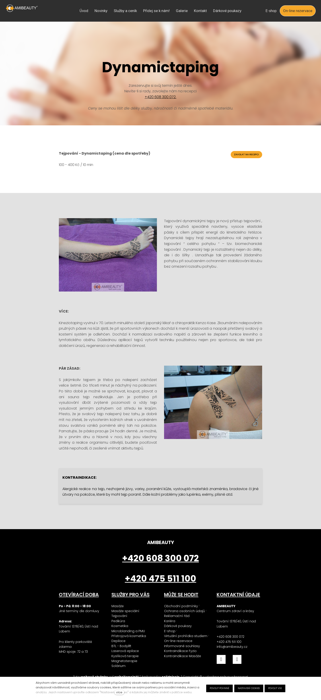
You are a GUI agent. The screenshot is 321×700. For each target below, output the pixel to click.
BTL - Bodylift (121, 646)
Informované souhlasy (182, 646)
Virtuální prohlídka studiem (185, 636)
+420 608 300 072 (230, 636)
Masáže (117, 606)
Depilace (118, 641)
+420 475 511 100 (229, 642)
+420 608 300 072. (160, 96)
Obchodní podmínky (181, 606)
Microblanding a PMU (128, 631)
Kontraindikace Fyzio (180, 651)
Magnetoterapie (124, 661)
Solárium (118, 666)
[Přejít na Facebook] (221, 659)
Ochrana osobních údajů (184, 611)
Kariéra (169, 621)
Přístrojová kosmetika (128, 636)
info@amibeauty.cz (232, 646)
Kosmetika (119, 626)
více (119, 692)
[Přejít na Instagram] (237, 659)
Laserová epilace (125, 651)
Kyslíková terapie (125, 656)
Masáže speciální (125, 611)
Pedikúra (118, 621)
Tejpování (119, 616)
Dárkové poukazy (178, 626)
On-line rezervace (178, 641)
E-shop (169, 631)
